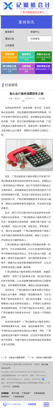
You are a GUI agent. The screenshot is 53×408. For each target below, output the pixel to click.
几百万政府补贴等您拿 (43, 56)
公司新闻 (9, 45)
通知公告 (9, 38)
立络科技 (16, 386)
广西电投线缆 (18, 397)
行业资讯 (35, 38)
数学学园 (15, 393)
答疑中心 (35, 32)
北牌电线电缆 (39, 393)
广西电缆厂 (26, 393)
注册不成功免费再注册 (10, 68)
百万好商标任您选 (10, 55)
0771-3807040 (12, 404)
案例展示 (9, 32)
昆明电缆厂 (5, 397)
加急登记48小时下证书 (26, 56)
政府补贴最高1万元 (43, 67)
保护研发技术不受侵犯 (26, 68)
